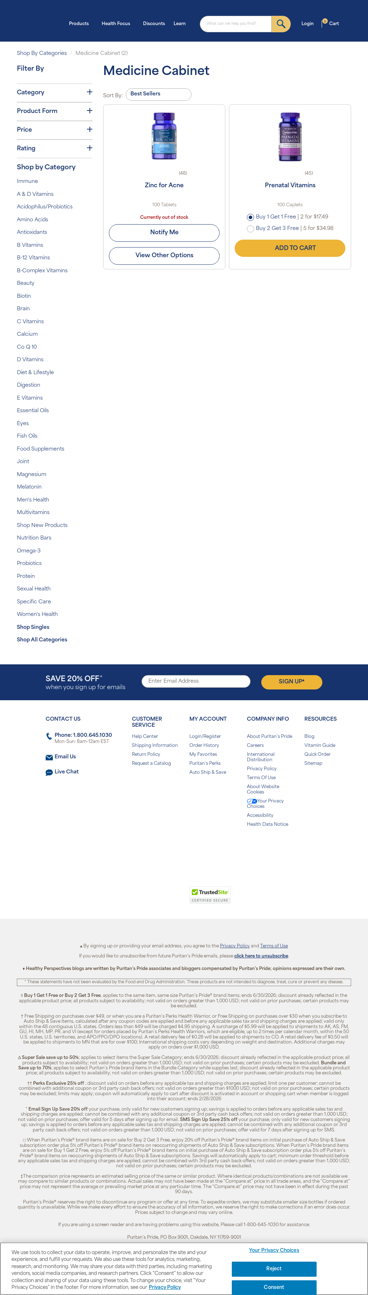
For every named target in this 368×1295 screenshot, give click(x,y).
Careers (255, 746)
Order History (204, 746)
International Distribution (261, 757)
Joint (23, 462)
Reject (274, 1269)
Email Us (65, 757)
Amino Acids (32, 220)
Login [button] (310, 23)
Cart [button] (330, 23)
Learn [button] (182, 23)
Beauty (25, 283)
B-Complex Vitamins (42, 271)
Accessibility (260, 816)
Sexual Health (34, 589)
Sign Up (291, 681)
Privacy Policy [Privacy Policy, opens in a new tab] (165, 1287)
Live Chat (67, 772)
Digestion (28, 385)
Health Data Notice (267, 825)
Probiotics (29, 563)
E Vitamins (30, 398)
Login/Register (205, 737)
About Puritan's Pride (269, 737)
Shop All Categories (42, 640)
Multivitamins (33, 512)
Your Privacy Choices (265, 804)
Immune (27, 181)
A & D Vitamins (35, 194)
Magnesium (31, 474)
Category (54, 92)
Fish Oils (27, 436)
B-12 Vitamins (33, 258)
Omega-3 (29, 551)
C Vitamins (30, 322)
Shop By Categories (42, 53)
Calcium (27, 334)
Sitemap (313, 764)
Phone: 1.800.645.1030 (83, 735)
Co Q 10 (27, 347)
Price (54, 130)
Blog (309, 737)
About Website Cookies (263, 790)
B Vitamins (30, 245)
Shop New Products (42, 525)
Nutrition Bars (34, 538)
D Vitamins (30, 360)
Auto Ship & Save (207, 773)
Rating (54, 148)
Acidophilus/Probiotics (45, 207)
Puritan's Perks (205, 764)
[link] (154, 899)
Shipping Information (155, 746)
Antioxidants (32, 232)
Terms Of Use (261, 778)
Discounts (154, 24)
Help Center (145, 737)
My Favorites (203, 755)
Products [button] (81, 23)
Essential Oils (33, 411)
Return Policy (146, 755)
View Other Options (164, 256)
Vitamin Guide (319, 746)
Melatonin (29, 487)
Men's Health (33, 500)
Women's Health (37, 614)
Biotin (24, 296)
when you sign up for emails (85, 683)
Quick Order (317, 755)
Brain (23, 309)
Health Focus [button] (118, 23)
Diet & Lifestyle (35, 373)
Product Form (54, 111)
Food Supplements (40, 449)
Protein (26, 576)
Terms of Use (274, 946)
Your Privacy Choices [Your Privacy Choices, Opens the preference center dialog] (274, 1251)
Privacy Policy (262, 769)
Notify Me (164, 233)
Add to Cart (290, 248)
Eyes (23, 424)
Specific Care (34, 602)
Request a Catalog (151, 764)
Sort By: (113, 96)
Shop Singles (33, 627)
